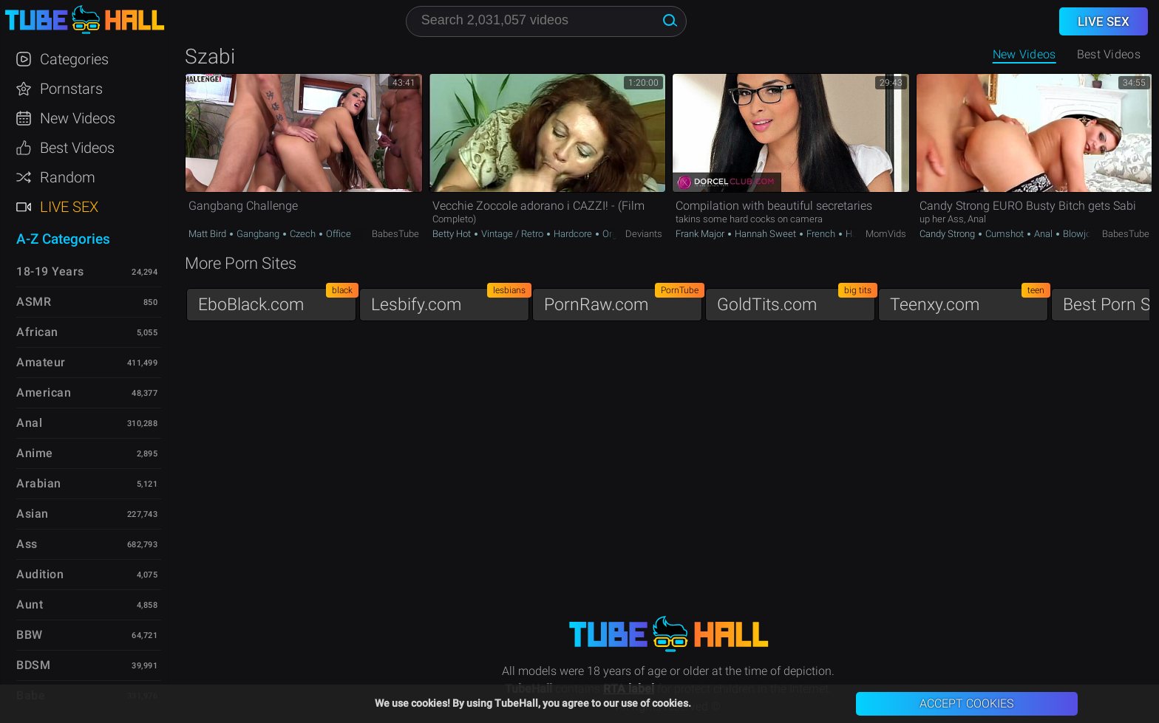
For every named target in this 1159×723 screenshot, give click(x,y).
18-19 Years (50, 271)
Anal (1043, 233)
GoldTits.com (796, 301)
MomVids (886, 233)
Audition (40, 574)
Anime (34, 453)
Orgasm (618, 233)
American (43, 393)
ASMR (33, 302)
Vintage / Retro (512, 233)
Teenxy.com (969, 301)
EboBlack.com (277, 301)
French (820, 233)
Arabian (38, 483)
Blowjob (1078, 233)
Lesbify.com (450, 301)
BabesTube (395, 233)
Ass (27, 544)
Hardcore (572, 233)
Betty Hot (452, 233)
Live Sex (69, 207)
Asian (32, 514)
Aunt (29, 604)
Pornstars (71, 88)
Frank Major (701, 233)
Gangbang (258, 233)
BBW (29, 635)
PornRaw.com (623, 301)
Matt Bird (208, 233)
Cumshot (1004, 233)
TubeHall (84, 20)
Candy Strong (948, 233)
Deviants (643, 233)
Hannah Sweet (765, 233)
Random (67, 177)
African (37, 332)
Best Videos (77, 148)
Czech (303, 233)
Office (337, 233)
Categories (74, 59)
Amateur (41, 362)
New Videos (1024, 54)
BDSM (33, 665)
